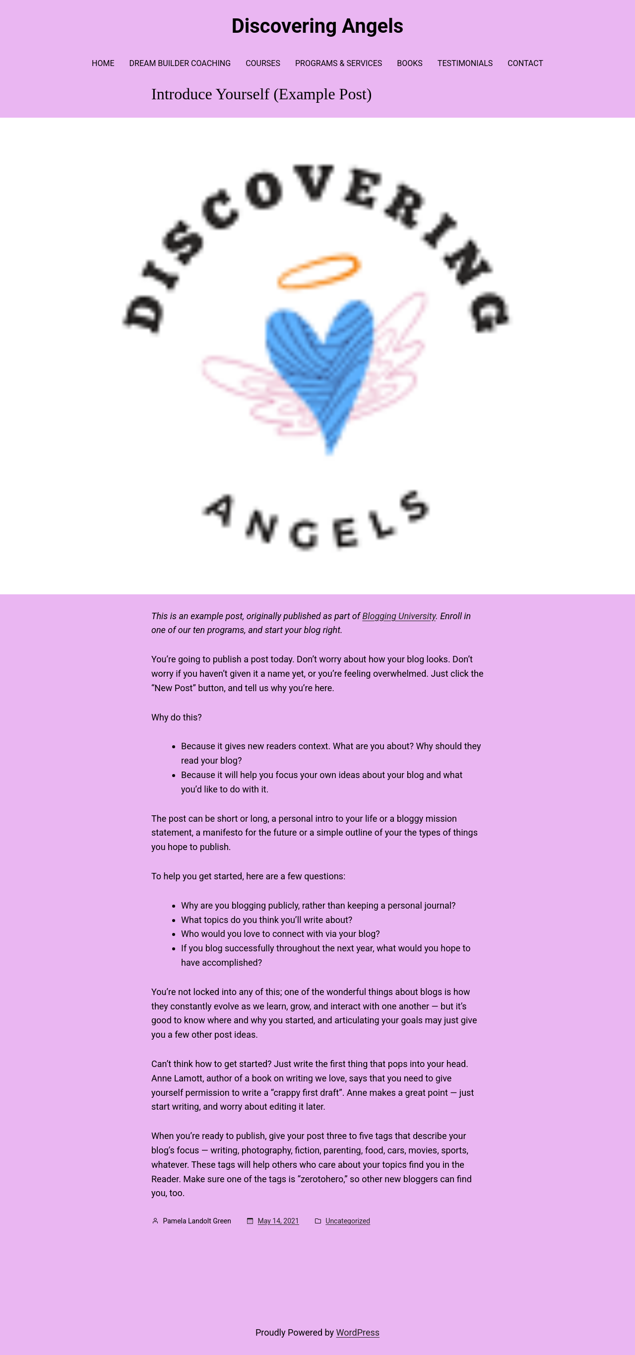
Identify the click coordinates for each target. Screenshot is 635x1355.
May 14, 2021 (278, 1221)
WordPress (358, 1332)
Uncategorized (347, 1221)
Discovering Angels (318, 26)
